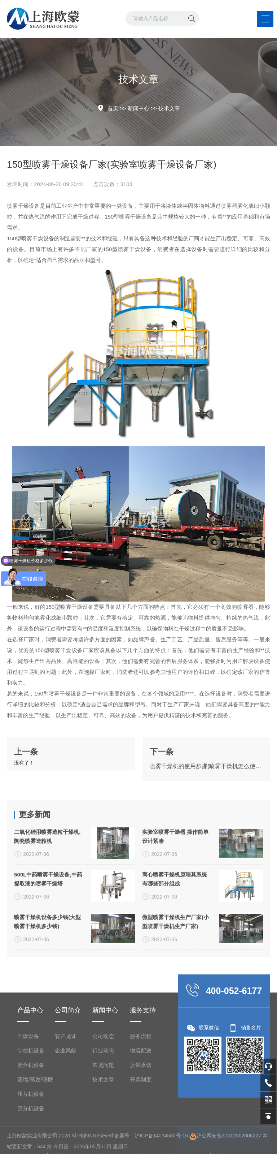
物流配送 (140, 1137)
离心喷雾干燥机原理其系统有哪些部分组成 (174, 953)
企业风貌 (65, 1137)
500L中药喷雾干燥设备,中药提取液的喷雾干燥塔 (48, 953)
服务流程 (140, 1123)
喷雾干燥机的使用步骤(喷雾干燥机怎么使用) (206, 790)
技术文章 (169, 108)
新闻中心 (138, 108)
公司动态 (103, 1123)
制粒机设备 (30, 1137)
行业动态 (103, 1137)
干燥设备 (28, 1123)
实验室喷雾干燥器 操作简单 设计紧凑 (175, 911)
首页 (112, 108)
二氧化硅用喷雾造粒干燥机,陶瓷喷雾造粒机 (47, 911)
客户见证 (65, 1123)
